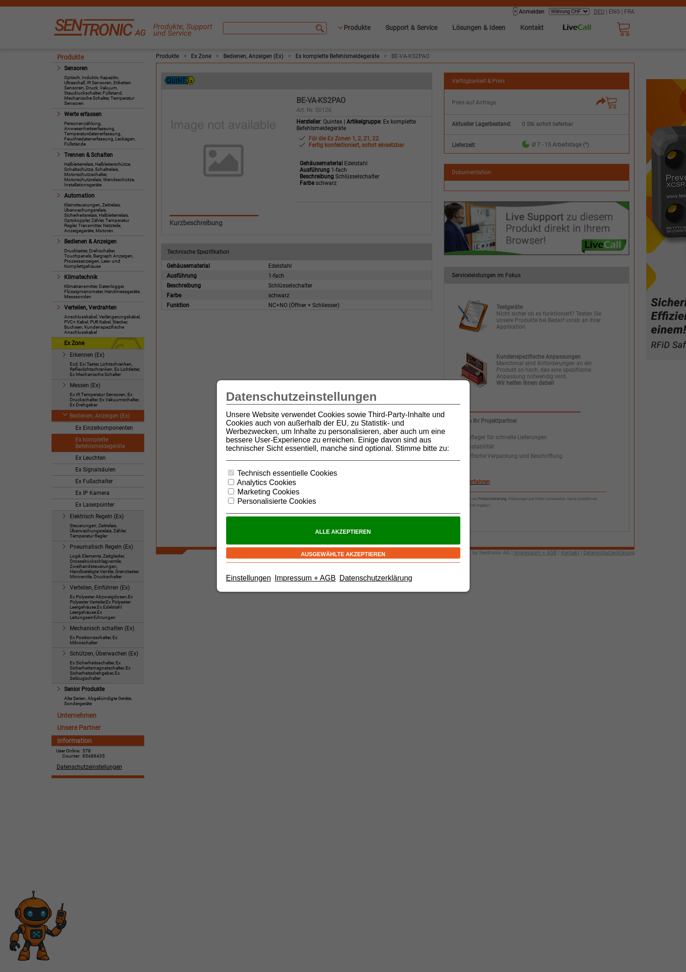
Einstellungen (248, 578)
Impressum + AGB (305, 578)
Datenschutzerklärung (376, 578)
